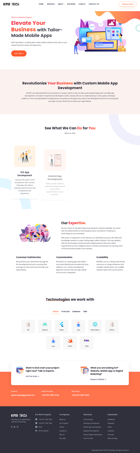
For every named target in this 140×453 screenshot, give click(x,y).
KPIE (38, 427)
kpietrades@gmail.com (23, 395)
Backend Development (91, 431)
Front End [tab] (66, 311)
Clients (61, 427)
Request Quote (127, 4)
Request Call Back (98, 379)
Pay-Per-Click (88, 438)
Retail (110, 427)
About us (62, 419)
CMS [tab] (85, 311)
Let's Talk (18, 53)
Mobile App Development (92, 427)
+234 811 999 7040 (50, 395)
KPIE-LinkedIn (41, 431)
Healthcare (111, 419)
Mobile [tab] (56, 311)
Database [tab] (76, 311)
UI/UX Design (88, 419)
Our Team (62, 438)
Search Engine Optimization (93, 435)
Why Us (62, 435)
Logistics (111, 431)
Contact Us (63, 431)
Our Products (63, 423)
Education (111, 423)
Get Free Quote (32, 376)
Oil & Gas (111, 435)
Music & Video (113, 438)
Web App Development (91, 423)
